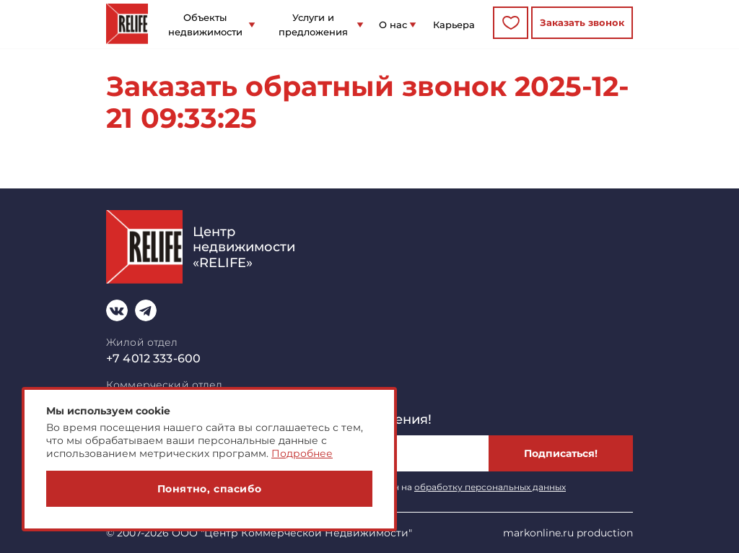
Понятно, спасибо (209, 488)
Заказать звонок (582, 22)
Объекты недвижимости (205, 25)
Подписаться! (561, 453)
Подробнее (302, 453)
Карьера (454, 24)
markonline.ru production (568, 533)
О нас (393, 24)
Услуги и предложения (313, 25)
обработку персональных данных (490, 487)
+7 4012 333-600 (153, 358)
